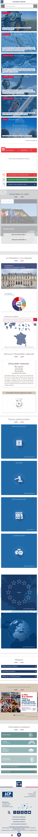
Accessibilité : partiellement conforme (17, 827)
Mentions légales (5, 827)
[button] (14, 715)
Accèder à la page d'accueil (2, 1)
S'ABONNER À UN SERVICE (18, 821)
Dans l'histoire (19, 368)
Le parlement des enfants (19, 373)
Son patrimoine (19, 370)
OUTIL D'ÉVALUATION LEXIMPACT (18, 824)
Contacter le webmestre (30, 827)
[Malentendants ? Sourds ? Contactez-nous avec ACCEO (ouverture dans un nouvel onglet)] (8, 812)
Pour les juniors (19, 371)
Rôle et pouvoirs (19, 366)
